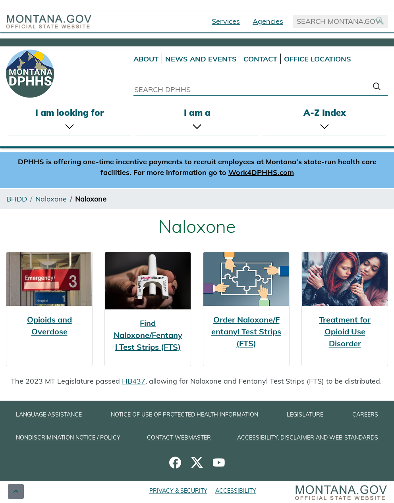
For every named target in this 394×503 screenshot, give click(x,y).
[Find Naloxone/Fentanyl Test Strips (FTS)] (147, 309)
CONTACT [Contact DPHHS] (260, 58)
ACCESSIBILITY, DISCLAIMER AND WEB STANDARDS (307, 437)
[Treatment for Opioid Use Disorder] (344, 309)
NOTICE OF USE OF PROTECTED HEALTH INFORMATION (184, 414)
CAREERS (365, 414)
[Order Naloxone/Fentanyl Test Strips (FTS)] (246, 309)
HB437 (133, 381)
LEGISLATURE (305, 414)
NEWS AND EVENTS (201, 58)
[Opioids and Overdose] (49, 309)
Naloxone (51, 199)
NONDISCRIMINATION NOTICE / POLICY (68, 437)
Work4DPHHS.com (261, 172)
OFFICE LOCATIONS (317, 58)
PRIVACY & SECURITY (178, 490)
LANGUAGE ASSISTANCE (49, 414)
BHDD (16, 199)
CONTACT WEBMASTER (179, 437)
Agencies (268, 21)
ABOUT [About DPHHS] (145, 58)
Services (226, 21)
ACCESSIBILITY (235, 490)
